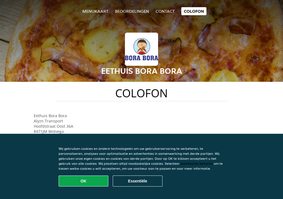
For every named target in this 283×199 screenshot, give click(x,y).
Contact (165, 11)
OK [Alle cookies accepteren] (84, 181)
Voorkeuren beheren (196, 163)
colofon (194, 11)
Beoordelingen (132, 11)
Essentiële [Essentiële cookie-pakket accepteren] (137, 181)
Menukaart (95, 11)
